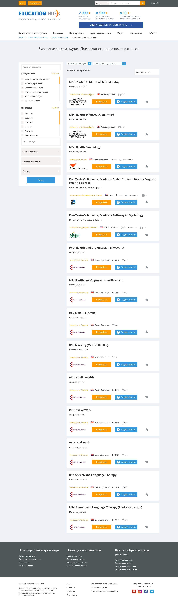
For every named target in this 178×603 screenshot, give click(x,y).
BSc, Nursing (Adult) (82, 312)
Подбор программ (74, 556)
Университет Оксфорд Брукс (82, 94)
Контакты (71, 587)
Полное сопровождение (77, 565)
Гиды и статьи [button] (135, 33)
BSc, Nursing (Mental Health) (88, 345)
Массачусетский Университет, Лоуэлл (86, 195)
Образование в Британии (125, 566)
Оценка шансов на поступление (33, 33)
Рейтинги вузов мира (124, 560)
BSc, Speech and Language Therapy (92, 475)
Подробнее (101, 101)
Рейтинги (152, 33)
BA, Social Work (79, 442)
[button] (102, 3)
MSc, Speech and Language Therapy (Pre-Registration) (105, 507)
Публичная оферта (99, 587)
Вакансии (71, 591)
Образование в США (123, 563)
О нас (69, 584)
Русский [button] (155, 3)
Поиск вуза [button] (58, 33)
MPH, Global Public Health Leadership (94, 82)
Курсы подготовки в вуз (100, 33)
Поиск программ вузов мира (39, 550)
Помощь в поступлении (84, 550)
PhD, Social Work (80, 410)
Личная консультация (76, 559)
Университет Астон (78, 159)
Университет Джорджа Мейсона (83, 227)
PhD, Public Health (81, 377)
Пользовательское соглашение (104, 584)
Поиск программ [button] (76, 33)
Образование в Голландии (126, 569)
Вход (22, 3)
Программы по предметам (30, 559)
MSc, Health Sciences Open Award (91, 114)
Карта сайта (72, 595)
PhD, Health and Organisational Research (97, 247)
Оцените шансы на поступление (111, 24)
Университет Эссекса (79, 260)
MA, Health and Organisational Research (96, 280)
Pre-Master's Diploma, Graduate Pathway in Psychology (106, 215)
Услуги (120, 33)
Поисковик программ (27, 556)
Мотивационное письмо (77, 562)
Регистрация (34, 3)
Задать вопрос (128, 101)
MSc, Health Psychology (85, 147)
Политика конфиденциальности (104, 591)
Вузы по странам (26, 565)
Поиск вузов (24, 562)
